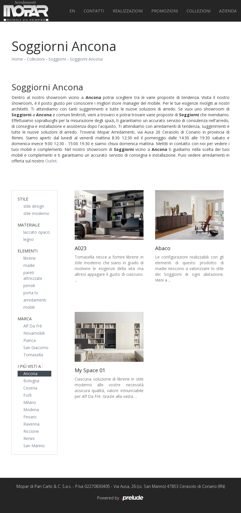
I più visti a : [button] (30, 366)
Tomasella (33, 354)
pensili (29, 285)
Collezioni (198, 11)
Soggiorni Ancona (86, 59)
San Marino (34, 445)
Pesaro (30, 417)
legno (28, 239)
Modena (31, 409)
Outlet (51, 161)
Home (17, 59)
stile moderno (36, 213)
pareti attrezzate (32, 275)
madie (29, 265)
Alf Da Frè (32, 326)
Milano (29, 402)
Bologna (31, 380)
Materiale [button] (29, 225)
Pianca (29, 340)
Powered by (120, 498)
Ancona (30, 373)
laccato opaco (36, 232)
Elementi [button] (27, 251)
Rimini (29, 438)
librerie (29, 258)
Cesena (30, 388)
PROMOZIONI (164, 11)
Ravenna (31, 424)
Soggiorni (57, 59)
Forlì (27, 395)
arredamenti (34, 300)
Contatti (94, 11)
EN (72, 11)
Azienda (228, 11)
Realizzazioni (128, 11)
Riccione (31, 431)
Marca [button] (25, 318)
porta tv (30, 292)
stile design (33, 206)
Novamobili (34, 333)
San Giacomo (35, 347)
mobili (29, 307)
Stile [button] (23, 199)
